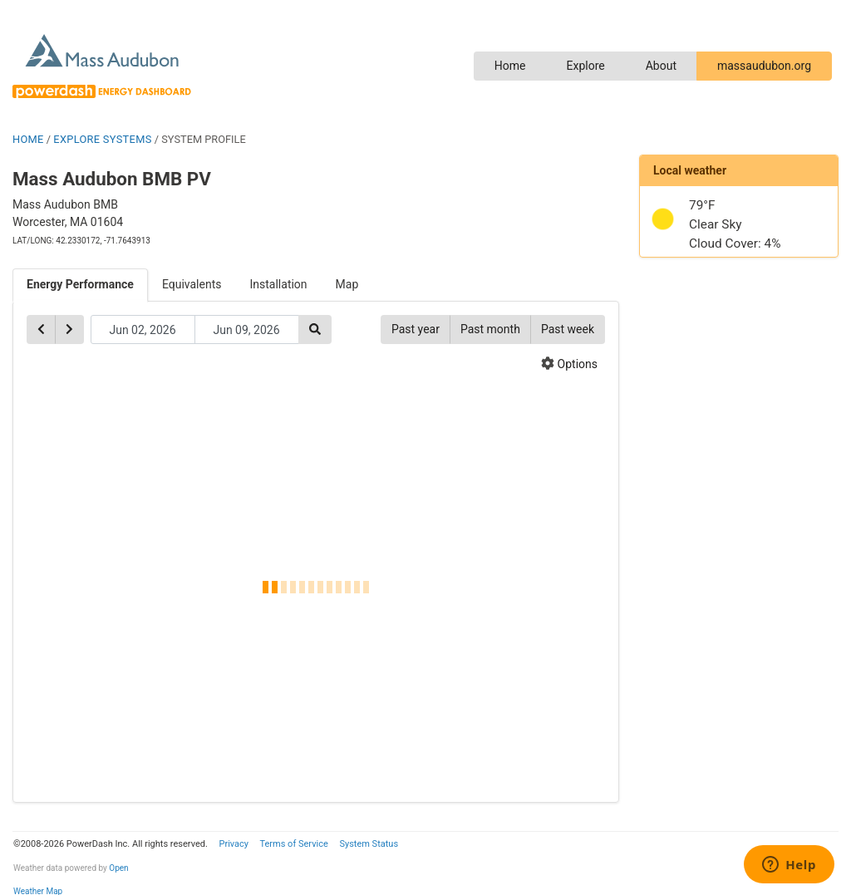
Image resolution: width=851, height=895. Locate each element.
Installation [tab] (278, 284)
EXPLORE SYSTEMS (102, 139)
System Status (368, 843)
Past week (567, 329)
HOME (28, 139)
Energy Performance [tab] (80, 284)
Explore (585, 65)
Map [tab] (347, 284)
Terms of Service (293, 843)
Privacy (233, 843)
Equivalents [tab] (192, 284)
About (661, 65)
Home (510, 65)
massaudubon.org (764, 65)
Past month (490, 329)
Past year (415, 329)
